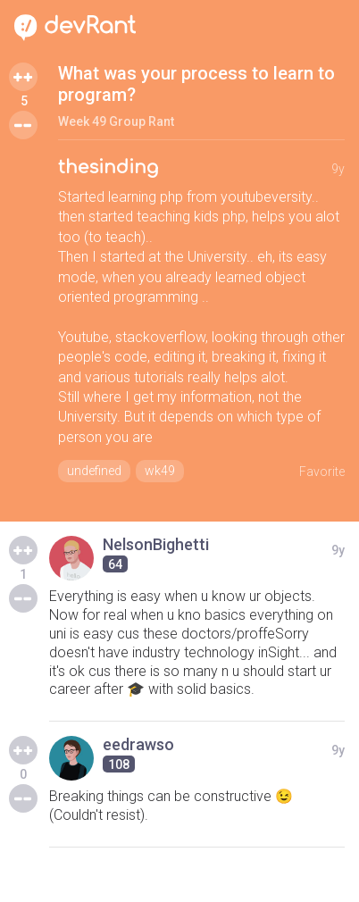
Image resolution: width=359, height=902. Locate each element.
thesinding (108, 167)
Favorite (322, 471)
